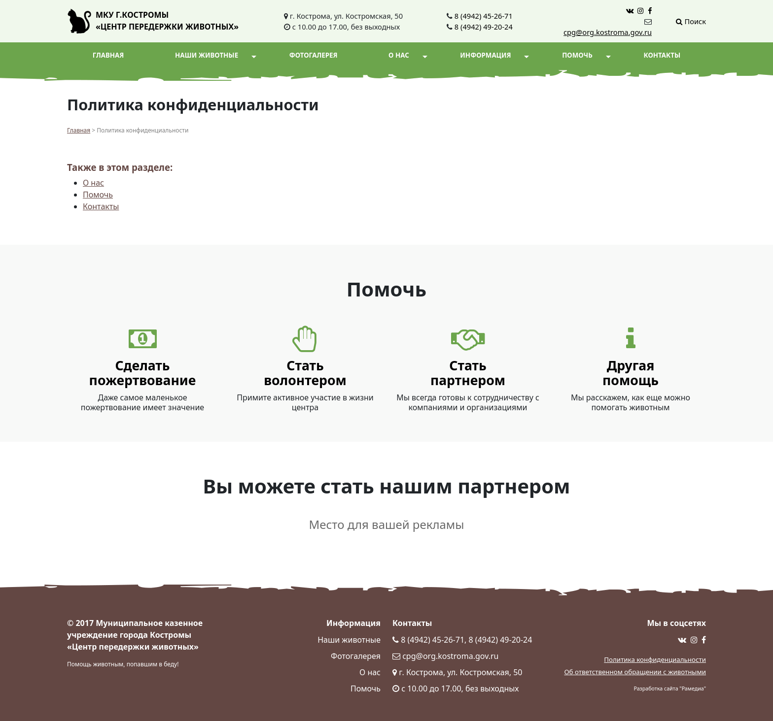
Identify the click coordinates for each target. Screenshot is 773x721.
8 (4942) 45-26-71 (484, 16)
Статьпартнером (467, 373)
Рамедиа (693, 688)
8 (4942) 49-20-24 (484, 27)
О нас (407, 56)
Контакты (661, 55)
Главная (108, 55)
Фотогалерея (313, 55)
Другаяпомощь (630, 373)
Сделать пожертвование (142, 373)
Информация (494, 56)
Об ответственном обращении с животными (635, 671)
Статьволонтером (305, 373)
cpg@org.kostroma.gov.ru (607, 32)
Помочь (586, 56)
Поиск (691, 21)
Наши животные (215, 56)
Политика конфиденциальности (655, 659)
